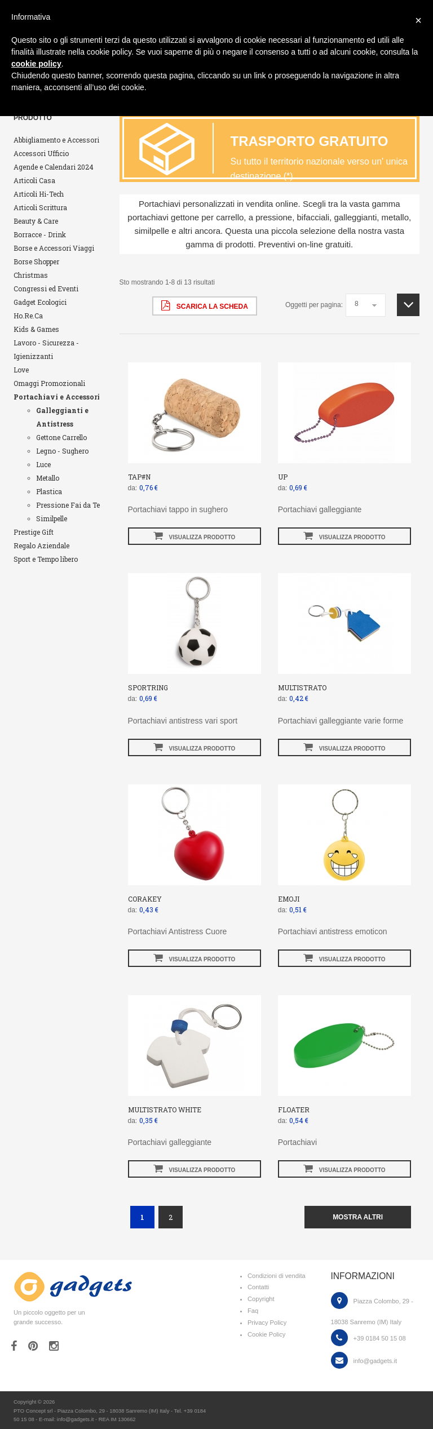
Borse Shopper (36, 261)
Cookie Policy (266, 1334)
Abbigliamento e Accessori (56, 139)
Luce (43, 464)
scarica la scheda (204, 305)
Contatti (258, 1287)
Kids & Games (36, 329)
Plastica (49, 491)
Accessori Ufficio (41, 153)
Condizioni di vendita (277, 1275)
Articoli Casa (34, 180)
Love (21, 369)
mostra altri (358, 1217)
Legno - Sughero (62, 450)
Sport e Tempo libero (46, 558)
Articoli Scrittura (40, 207)
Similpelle (51, 518)
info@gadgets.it (375, 1360)
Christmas (31, 274)
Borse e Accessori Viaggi (54, 247)
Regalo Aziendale (41, 545)
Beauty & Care (36, 220)
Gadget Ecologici (40, 302)
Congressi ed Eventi (46, 288)
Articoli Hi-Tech (39, 193)
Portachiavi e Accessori (57, 396)
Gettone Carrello (61, 437)
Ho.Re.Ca (28, 315)
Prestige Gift (34, 531)
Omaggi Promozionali (49, 383)
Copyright (261, 1298)
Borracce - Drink (40, 234)
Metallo (47, 477)
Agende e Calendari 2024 (54, 166)
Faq (253, 1310)
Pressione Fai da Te (68, 504)
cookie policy (36, 63)
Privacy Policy (267, 1322)
